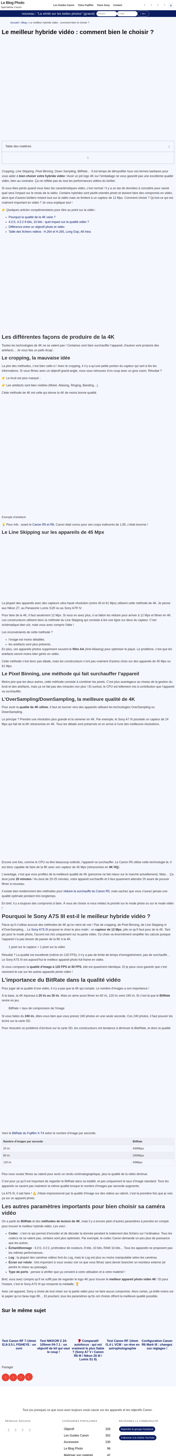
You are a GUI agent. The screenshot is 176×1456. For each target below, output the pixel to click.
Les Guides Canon (63, 5)
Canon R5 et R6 (43, 524)
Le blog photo (12, 3)
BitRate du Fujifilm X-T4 (28, 1133)
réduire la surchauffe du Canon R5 (86, 891)
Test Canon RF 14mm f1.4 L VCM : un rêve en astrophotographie (123, 1344)
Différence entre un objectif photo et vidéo (37, 227)
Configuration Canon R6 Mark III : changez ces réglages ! (157, 1344)
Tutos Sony (103, 5)
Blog (24, 22)
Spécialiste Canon (11, 7)
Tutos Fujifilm (86, 5)
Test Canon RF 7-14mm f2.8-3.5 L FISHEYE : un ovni (19, 1344)
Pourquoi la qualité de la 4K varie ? (32, 217)
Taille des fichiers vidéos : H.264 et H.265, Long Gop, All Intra (50, 231)
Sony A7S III (39, 929)
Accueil (14, 22)
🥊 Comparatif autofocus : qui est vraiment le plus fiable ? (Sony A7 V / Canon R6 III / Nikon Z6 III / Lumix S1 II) (88, 1350)
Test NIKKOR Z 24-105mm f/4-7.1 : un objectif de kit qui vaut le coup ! (53, 1346)
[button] (171, 5)
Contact (117, 5)
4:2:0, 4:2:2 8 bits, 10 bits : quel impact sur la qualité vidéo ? (49, 222)
